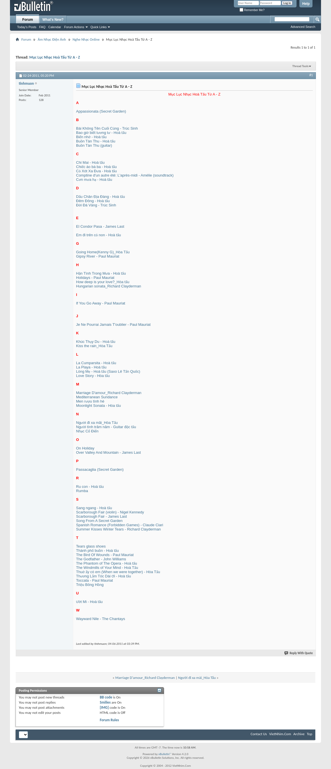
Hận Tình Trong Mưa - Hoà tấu (101, 273)
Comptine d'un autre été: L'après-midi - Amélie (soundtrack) (124, 175)
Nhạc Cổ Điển (87, 431)
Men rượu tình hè (90, 401)
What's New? (53, 20)
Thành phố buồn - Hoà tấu (97, 550)
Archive (299, 734)
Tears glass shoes (91, 546)
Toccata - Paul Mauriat (94, 580)
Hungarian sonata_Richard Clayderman (108, 286)
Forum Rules (109, 720)
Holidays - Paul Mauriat (95, 277)
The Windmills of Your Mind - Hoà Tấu (107, 567)
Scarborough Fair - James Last (101, 516)
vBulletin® (164, 754)
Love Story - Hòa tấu (93, 376)
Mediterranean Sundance (97, 397)
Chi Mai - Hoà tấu (90, 162)
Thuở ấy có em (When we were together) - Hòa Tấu (118, 572)
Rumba (82, 491)
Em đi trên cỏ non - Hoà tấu (98, 235)
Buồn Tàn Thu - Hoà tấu (95, 141)
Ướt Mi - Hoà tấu (89, 602)
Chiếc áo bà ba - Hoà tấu (96, 167)
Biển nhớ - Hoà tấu (91, 137)
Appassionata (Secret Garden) (101, 111)
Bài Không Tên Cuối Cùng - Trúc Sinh (107, 128)
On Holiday (85, 448)
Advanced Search (303, 26)
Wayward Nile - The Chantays (100, 619)
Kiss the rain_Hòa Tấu (94, 346)
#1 (311, 75)
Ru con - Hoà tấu (90, 486)
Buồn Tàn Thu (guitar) (94, 145)
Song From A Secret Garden (99, 521)
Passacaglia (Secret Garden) (100, 469)
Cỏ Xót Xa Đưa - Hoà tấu (96, 171)
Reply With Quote (299, 653)
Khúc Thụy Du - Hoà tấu (95, 341)
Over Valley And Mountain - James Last (108, 452)
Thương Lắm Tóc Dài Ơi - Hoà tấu (103, 576)
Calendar (54, 27)
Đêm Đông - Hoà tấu (93, 201)
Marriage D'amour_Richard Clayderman (108, 393)
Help (306, 4)
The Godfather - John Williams (101, 559)
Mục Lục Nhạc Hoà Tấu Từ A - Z (54, 57)
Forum (27, 20)
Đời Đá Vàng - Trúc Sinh (96, 205)
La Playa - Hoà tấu (91, 367)
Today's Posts (26, 27)
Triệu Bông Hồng (90, 585)
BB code (106, 697)
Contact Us (259, 734)
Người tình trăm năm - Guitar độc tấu (106, 427)
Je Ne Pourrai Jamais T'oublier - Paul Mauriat (113, 324)
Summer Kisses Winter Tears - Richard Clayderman (118, 529)
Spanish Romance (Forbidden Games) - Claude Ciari (119, 525)
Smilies (105, 702)
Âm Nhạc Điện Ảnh (52, 39)
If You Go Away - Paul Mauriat (100, 303)
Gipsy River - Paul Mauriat (97, 256)
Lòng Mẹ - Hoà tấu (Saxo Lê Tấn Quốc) (108, 371)
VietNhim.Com (280, 734)
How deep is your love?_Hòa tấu (102, 282)
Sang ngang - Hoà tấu (94, 508)
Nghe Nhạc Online (86, 39)
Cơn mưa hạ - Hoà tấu (94, 179)
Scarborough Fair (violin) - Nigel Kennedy (110, 512)
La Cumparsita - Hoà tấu (96, 363)
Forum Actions (74, 27)
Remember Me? (252, 10)
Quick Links (99, 27)
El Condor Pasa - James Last (100, 226)
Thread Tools (300, 66)
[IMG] (104, 707)
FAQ (42, 27)
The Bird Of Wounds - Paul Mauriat (105, 555)
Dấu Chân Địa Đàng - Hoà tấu (100, 196)
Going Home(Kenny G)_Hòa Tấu (103, 252)
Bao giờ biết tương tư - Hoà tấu (101, 132)
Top (309, 734)
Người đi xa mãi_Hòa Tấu (97, 422)
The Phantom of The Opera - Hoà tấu (106, 563)
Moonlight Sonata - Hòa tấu (98, 405)
